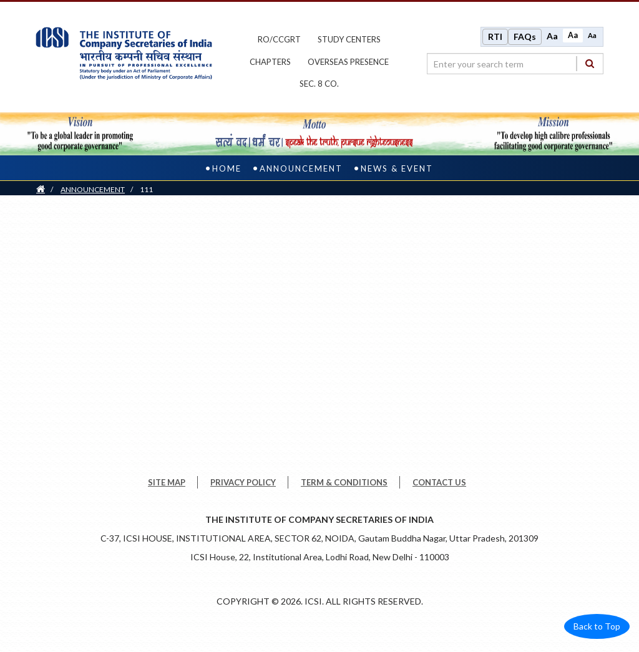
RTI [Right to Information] (495, 36)
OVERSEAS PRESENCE (348, 62)
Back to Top (596, 626)
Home (226, 168)
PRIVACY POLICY (243, 482)
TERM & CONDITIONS (344, 482)
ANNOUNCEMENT (93, 189)
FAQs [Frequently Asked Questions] (525, 36)
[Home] (41, 189)
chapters (270, 62)
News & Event (397, 168)
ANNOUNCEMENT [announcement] (301, 168)
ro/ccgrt (279, 39)
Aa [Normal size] (573, 35)
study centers (349, 39)
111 (146, 189)
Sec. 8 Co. (319, 84)
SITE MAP (166, 482)
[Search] (589, 63)
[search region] (515, 63)
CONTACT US (439, 482)
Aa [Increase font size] (552, 36)
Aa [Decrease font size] (592, 35)
